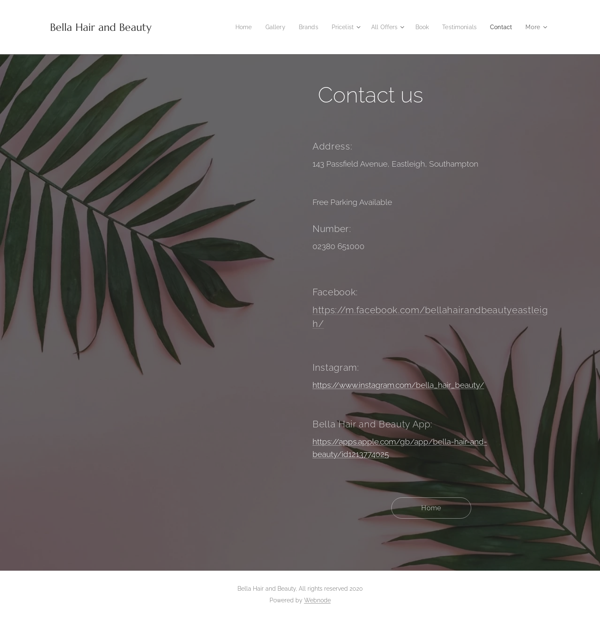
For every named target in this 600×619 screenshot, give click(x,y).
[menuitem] (233, 27)
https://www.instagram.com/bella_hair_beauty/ (398, 384)
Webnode (317, 600)
